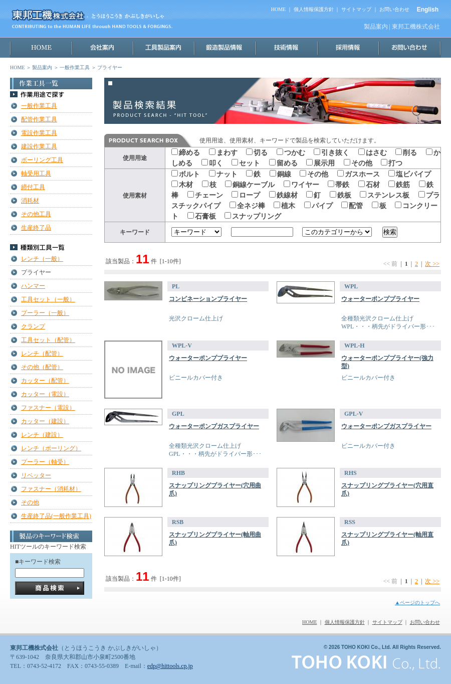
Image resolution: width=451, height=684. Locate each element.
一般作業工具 (75, 67)
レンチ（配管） (42, 353)
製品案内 (42, 67)
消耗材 (30, 200)
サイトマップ (356, 9)
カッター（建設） (45, 421)
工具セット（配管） (48, 340)
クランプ (33, 326)
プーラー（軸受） (45, 461)
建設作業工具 (39, 146)
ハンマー (33, 285)
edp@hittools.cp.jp (170, 665)
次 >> (432, 263)
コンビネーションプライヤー (208, 298)
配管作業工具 (39, 119)
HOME (278, 9)
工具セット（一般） (48, 299)
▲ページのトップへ (417, 602)
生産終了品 (36, 227)
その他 (30, 502)
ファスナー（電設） (48, 407)
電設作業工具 (39, 132)
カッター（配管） (45, 380)
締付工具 (33, 187)
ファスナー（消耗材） (51, 488)
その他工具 (36, 214)
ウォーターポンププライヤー (380, 298)
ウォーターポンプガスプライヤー (214, 426)
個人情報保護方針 (314, 9)
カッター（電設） (45, 394)
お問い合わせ (394, 9)
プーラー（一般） (45, 312)
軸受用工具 (36, 173)
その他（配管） (42, 367)
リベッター (36, 475)
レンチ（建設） (42, 434)
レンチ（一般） (42, 258)
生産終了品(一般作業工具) (56, 516)
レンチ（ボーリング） (51, 448)
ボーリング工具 (42, 159)
